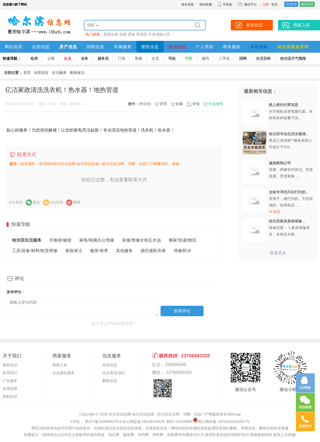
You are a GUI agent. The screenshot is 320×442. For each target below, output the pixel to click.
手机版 (224, 4)
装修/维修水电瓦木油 (141, 240)
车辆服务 (123, 47)
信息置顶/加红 (113, 373)
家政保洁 (77, 72)
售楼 (138, 58)
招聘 (243, 58)
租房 (34, 58)
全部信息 (41, 47)
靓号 (205, 58)
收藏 (179, 104)
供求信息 (177, 47)
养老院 (141, 34)
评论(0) (145, 104)
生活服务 (59, 72)
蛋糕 (131, 34)
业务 (84, 58)
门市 (121, 58)
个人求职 (205, 47)
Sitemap (234, 414)
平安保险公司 (159, 34)
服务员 (103, 58)
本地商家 (259, 47)
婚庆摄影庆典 (153, 250)
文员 (155, 58)
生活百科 (263, 58)
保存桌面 (187, 4)
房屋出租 (111, 34)
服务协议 (10, 365)
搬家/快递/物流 (182, 240)
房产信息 (68, 47)
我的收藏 (205, 4)
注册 (265, 4)
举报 (196, 104)
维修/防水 (182, 250)
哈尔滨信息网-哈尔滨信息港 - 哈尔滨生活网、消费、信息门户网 (160, 414)
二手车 (224, 58)
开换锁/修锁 (60, 240)
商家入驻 (59, 365)
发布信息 (109, 365)
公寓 (51, 58)
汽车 (189, 58)
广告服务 (10, 381)
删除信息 (109, 381)
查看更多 (278, 253)
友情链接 (10, 388)
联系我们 (10, 373)
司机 (172, 58)
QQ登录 (291, 4)
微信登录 (307, 4)
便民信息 (150, 47)
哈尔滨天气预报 (293, 58)
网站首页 (14, 47)
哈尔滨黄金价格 (293, 47)
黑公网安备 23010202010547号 (221, 421)
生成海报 (215, 104)
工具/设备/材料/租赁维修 (34, 250)
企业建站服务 (63, 373)
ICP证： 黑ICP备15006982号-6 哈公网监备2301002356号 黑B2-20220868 (131, 421)
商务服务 (232, 47)
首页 (27, 72)
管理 (163, 104)
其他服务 (124, 250)
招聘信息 (95, 47)
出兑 (67, 58)
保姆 (123, 34)
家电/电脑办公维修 (96, 240)
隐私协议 (10, 396)
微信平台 (250, 4)
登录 (274, 4)
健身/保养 (99, 250)
